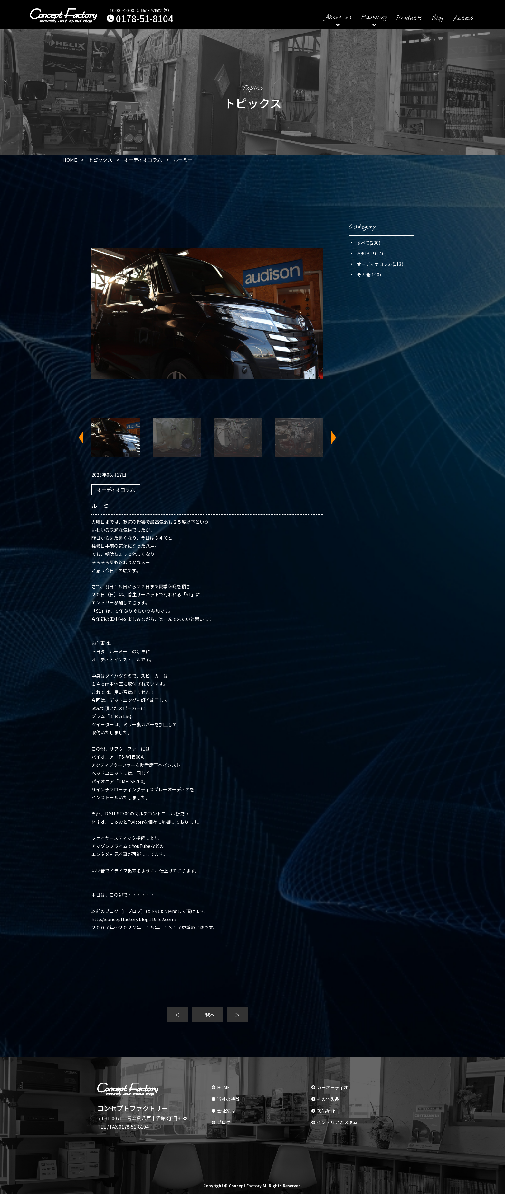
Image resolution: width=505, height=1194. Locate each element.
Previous (85, 437)
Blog (437, 18)
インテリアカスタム (334, 1122)
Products (409, 18)
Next (329, 437)
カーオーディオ (329, 1087)
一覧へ (207, 1014)
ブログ (221, 1122)
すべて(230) (368, 242)
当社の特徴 (226, 1099)
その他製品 (325, 1099)
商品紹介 (323, 1110)
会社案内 (223, 1110)
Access (463, 18)
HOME (221, 1087)
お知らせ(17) (370, 253)
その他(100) (369, 274)
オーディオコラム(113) (380, 264)
